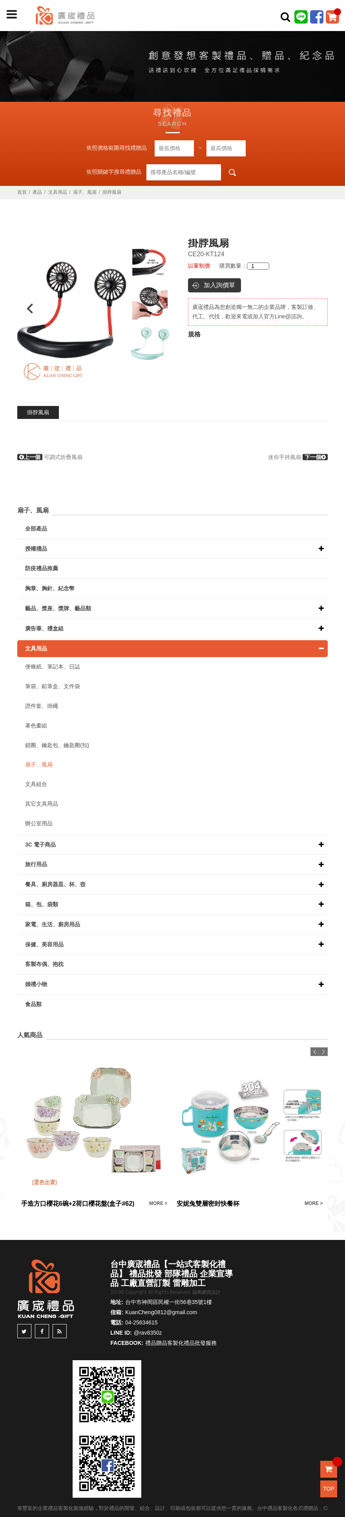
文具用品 (57, 192)
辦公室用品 (39, 823)
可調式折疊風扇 (49, 457)
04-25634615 (141, 1322)
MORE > (158, 1203)
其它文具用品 (41, 804)
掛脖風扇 (38, 412)
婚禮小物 (36, 984)
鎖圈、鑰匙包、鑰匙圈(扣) (57, 745)
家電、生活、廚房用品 (52, 924)
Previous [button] (26, 308)
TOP (328, 1489)
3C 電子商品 (40, 844)
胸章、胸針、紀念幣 (50, 588)
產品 (37, 192)
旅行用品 (36, 864)
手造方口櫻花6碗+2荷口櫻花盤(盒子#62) (78, 1203)
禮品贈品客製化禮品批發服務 (181, 1343)
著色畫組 (36, 725)
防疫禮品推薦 (41, 568)
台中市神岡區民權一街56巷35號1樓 (168, 1302)
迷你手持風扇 (298, 457)
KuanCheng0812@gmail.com (161, 1312)
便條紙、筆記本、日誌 (52, 666)
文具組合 (36, 784)
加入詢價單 (219, 285)
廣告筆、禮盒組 (44, 628)
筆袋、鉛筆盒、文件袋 (52, 686)
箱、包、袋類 (41, 904)
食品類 (33, 1004)
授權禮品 (36, 548)
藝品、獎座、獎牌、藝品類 (58, 608)
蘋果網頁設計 (206, 1292)
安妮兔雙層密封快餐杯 (208, 1203)
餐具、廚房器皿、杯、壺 (55, 884)
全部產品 (36, 528)
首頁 (22, 192)
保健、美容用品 (44, 944)
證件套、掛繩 (41, 706)
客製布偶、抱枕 (44, 964)
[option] (95, 308)
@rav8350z (148, 1333)
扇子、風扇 (85, 192)
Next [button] (164, 308)
